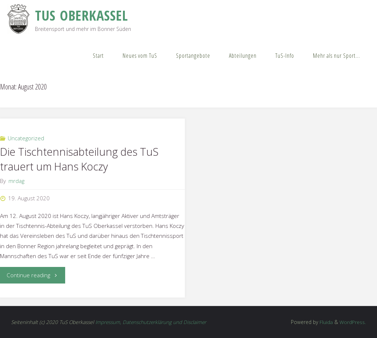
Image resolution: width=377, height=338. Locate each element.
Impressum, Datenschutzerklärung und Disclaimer (151, 321)
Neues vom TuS (140, 56)
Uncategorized (26, 138)
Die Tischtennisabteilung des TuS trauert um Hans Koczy (79, 159)
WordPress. (352, 321)
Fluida (325, 321)
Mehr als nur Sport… (336, 56)
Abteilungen (243, 56)
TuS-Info (284, 56)
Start (98, 56)
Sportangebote (193, 56)
